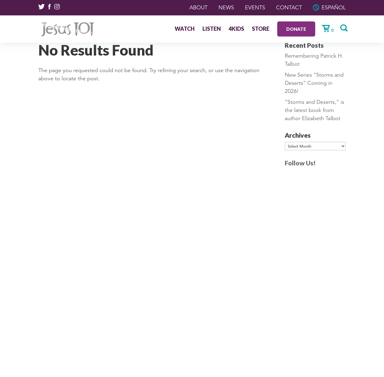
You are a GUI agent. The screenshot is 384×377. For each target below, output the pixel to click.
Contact (289, 7)
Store (260, 29)
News (226, 7)
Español (334, 7)
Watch (185, 29)
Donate (296, 29)
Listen (211, 29)
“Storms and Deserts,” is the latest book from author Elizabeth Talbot (314, 110)
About (198, 7)
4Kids (236, 29)
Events (255, 7)
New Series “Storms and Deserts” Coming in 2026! (314, 83)
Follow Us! (300, 163)
